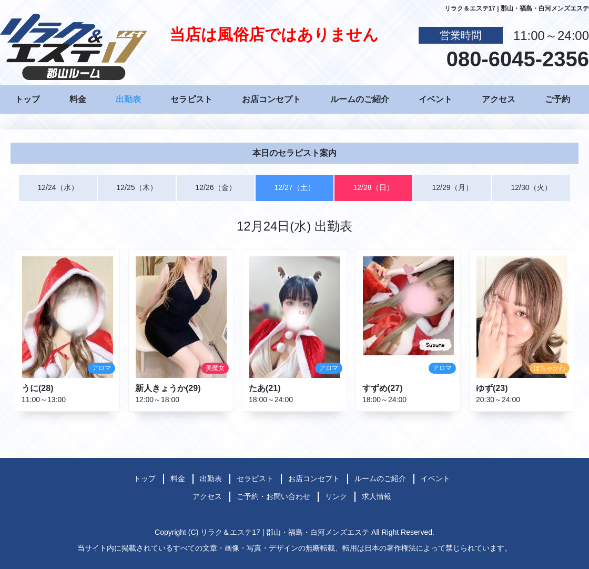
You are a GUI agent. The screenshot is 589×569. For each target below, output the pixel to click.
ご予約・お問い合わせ (273, 496)
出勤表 (128, 99)
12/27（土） (294, 187)
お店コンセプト (271, 99)
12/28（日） (373, 187)
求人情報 (376, 496)
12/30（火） (531, 187)
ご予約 (557, 99)
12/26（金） (215, 187)
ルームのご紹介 (359, 99)
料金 (77, 99)
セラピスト (191, 99)
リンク (336, 496)
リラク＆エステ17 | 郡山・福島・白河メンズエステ (284, 532)
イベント (435, 99)
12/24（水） (57, 187)
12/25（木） (136, 187)
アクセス (498, 99)
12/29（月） (452, 187)
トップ (27, 99)
